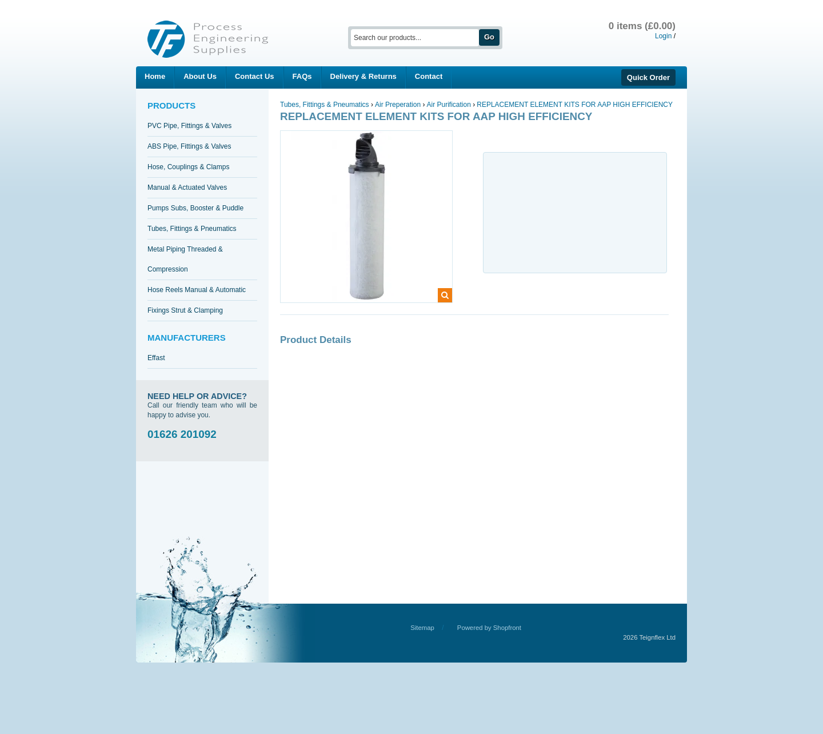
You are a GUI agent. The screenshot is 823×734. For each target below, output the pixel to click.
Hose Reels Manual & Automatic (196, 290)
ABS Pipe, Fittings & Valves (189, 146)
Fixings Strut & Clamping (185, 310)
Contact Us (254, 76)
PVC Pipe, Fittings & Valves (189, 126)
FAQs (302, 76)
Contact (428, 76)
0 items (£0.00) (642, 26)
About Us (200, 76)
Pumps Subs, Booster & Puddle (195, 208)
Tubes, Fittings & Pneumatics (192, 229)
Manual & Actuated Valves (187, 188)
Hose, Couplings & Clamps (188, 167)
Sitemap (422, 627)
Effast (156, 358)
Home (155, 76)
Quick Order (648, 77)
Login (663, 36)
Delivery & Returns (363, 76)
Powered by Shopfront (489, 627)
